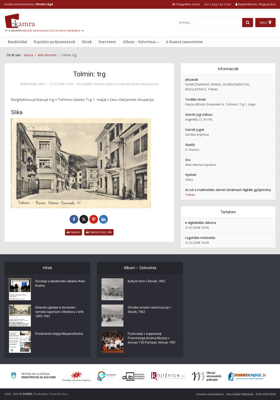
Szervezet (107, 41)
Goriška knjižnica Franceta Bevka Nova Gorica (126, 84)
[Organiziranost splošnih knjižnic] (76, 376)
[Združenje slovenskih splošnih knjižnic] (168, 376)
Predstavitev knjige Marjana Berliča (59, 334)
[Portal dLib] (134, 376)
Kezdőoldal (17, 41)
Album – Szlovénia (139, 41)
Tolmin (190, 195)
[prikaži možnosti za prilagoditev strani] (186, 4)
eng (214, 4)
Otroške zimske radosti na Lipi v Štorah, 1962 (149, 310)
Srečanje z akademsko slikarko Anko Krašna (60, 284)
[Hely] (265, 22)
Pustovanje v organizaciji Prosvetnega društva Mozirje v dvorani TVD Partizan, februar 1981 (152, 338)
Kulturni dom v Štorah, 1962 (147, 281)
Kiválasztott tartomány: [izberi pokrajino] (28, 4)
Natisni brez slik (99, 232)
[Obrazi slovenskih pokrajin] (206, 376)
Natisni (73, 232)
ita (221, 4)
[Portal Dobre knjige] (247, 376)
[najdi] (247, 22)
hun (228, 4)
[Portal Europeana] (106, 376)
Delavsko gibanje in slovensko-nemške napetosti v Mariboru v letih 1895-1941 (59, 312)
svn (206, 4)
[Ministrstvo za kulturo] (33, 376)
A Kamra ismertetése (184, 41)
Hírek (87, 41)
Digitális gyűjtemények (54, 41)
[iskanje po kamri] (209, 22)
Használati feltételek (240, 394)
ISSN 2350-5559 (266, 394)
